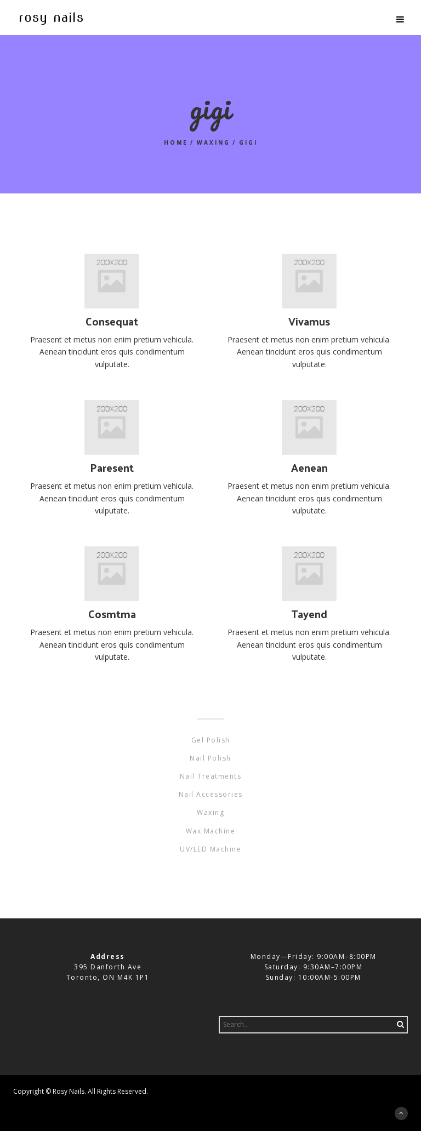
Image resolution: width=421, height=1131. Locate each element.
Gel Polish (210, 740)
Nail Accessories (211, 794)
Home (176, 142)
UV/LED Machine (210, 849)
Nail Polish (210, 758)
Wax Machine (211, 831)
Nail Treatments (211, 776)
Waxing (213, 142)
